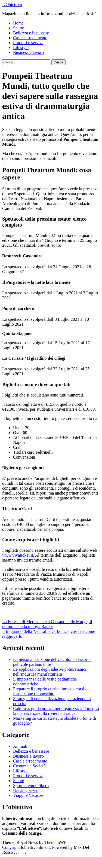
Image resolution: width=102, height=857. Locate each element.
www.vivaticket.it (17, 555)
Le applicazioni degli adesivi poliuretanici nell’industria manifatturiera (49, 671)
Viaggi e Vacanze (28, 795)
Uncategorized (25, 790)
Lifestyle (21, 47)
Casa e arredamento (30, 37)
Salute (18, 28)
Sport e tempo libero (31, 785)
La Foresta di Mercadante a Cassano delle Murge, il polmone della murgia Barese (47, 624)
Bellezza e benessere (31, 33)
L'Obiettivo (12, 4)
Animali (20, 746)
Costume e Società (29, 766)
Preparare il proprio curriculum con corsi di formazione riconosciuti (51, 691)
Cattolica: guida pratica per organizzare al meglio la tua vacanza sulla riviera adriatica (56, 711)
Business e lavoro (28, 52)
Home (18, 23)
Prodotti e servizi (28, 42)
